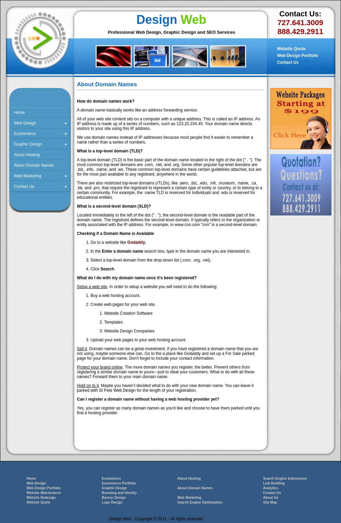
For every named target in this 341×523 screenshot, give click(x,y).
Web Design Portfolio (297, 55)
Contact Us (287, 62)
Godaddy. (136, 242)
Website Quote (291, 48)
